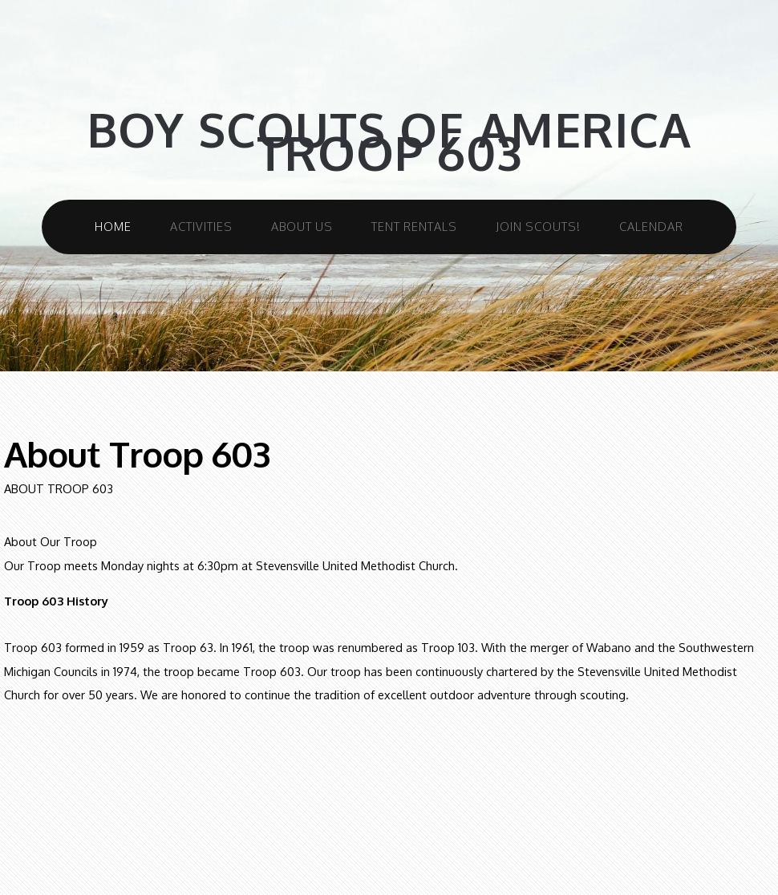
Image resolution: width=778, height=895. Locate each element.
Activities (201, 226)
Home (113, 226)
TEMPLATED (346, 777)
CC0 (492, 777)
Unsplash (450, 777)
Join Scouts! (538, 226)
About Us (302, 226)
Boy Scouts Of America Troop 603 (389, 141)
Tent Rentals (414, 226)
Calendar (651, 226)
